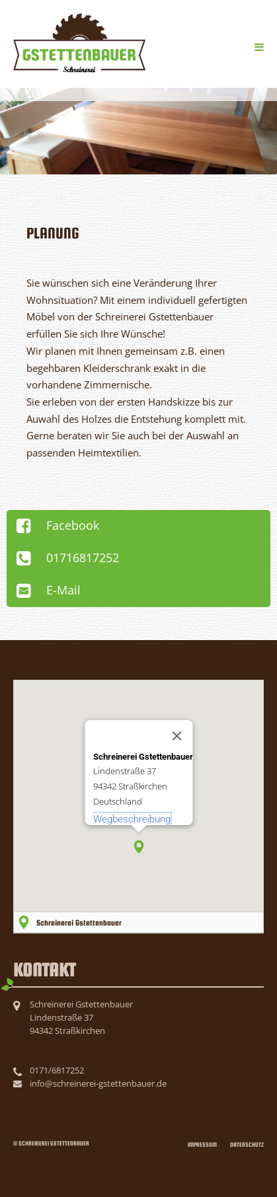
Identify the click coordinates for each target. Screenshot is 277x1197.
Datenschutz (247, 1144)
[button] (138, 846)
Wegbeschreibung (131, 819)
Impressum (202, 1144)
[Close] (176, 736)
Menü (256, 44)
